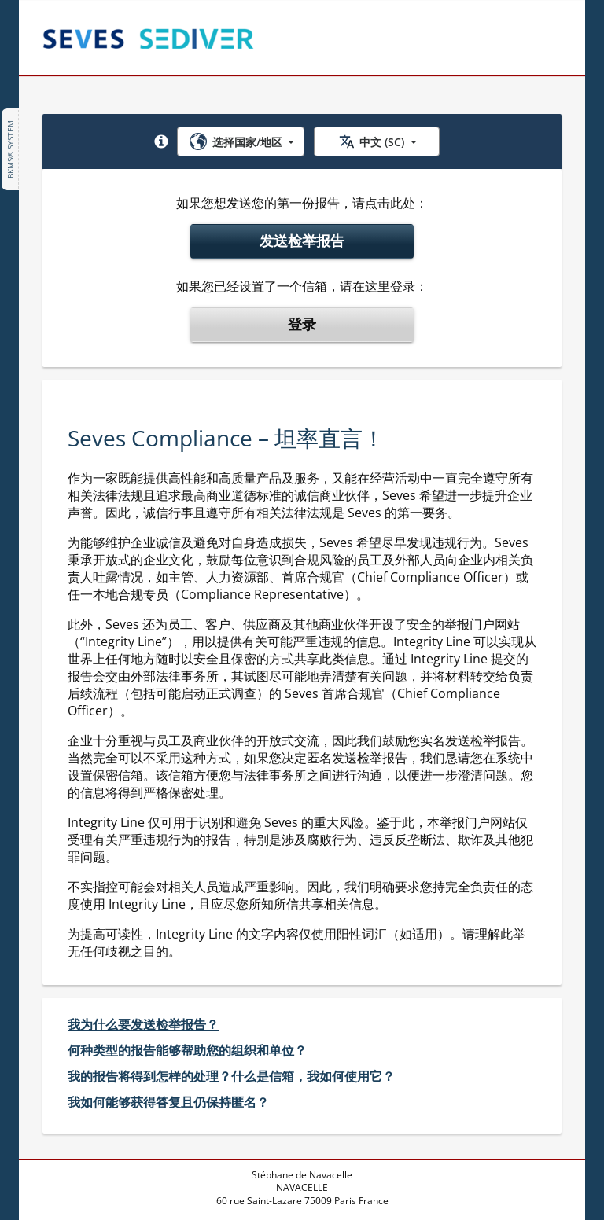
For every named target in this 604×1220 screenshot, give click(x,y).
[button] (161, 141)
